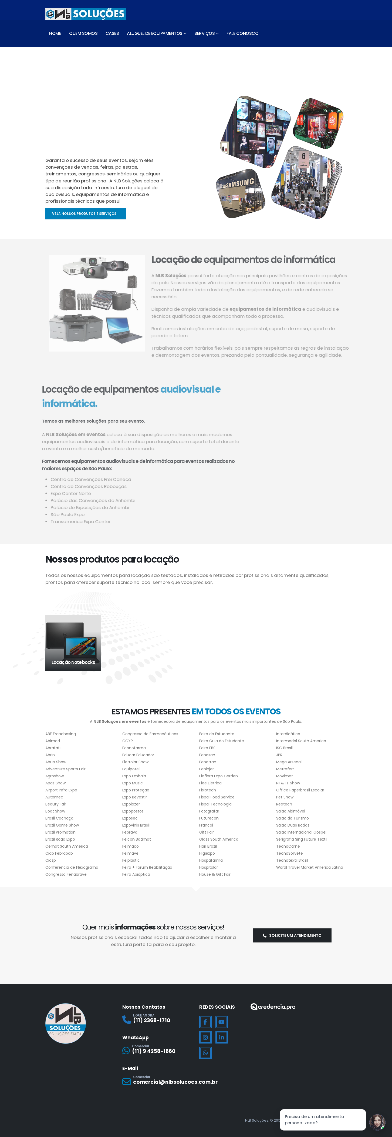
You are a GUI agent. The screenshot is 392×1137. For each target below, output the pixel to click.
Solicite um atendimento (292, 935)
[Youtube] (221, 1022)
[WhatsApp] (205, 1053)
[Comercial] (157, 1050)
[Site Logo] (85, 14)
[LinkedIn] (221, 1037)
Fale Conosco (242, 33)
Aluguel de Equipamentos (155, 33)
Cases (112, 33)
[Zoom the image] (273, 1006)
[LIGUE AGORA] (157, 1020)
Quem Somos (83, 33)
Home (55, 33)
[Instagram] (205, 1037)
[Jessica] (377, 1122)
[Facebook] (205, 1022)
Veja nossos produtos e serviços (84, 213)
